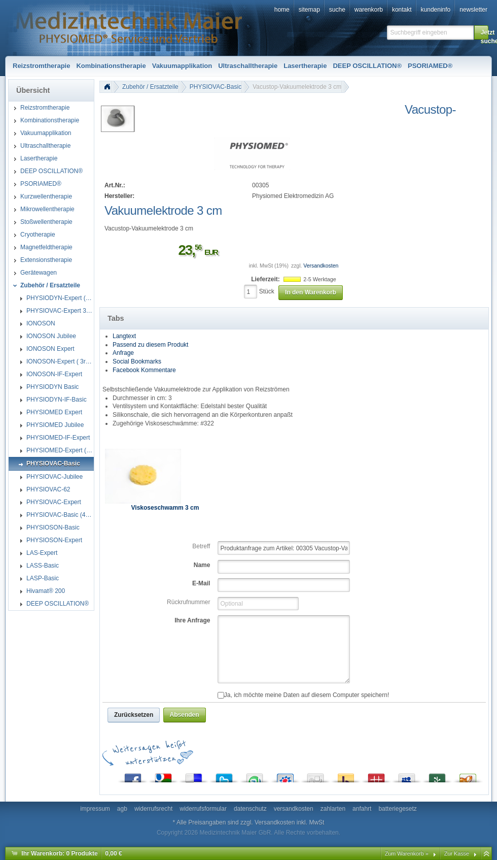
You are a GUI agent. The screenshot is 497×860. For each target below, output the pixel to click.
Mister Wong (376, 775)
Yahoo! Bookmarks (346, 775)
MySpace (407, 775)
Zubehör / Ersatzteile (150, 86)
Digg (315, 775)
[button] (481, 32)
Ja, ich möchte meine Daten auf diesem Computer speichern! (303, 695)
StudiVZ (285, 775)
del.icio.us (194, 775)
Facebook (133, 775)
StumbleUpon (254, 775)
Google (163, 775)
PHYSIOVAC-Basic (215, 86)
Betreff (201, 546)
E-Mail (201, 583)
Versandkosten (320, 266)
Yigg (467, 775)
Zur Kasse (456, 853)
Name (202, 565)
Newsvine (437, 775)
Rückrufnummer (188, 602)
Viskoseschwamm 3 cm (165, 507)
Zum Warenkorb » (407, 853)
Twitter (224, 775)
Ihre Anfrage (192, 620)
